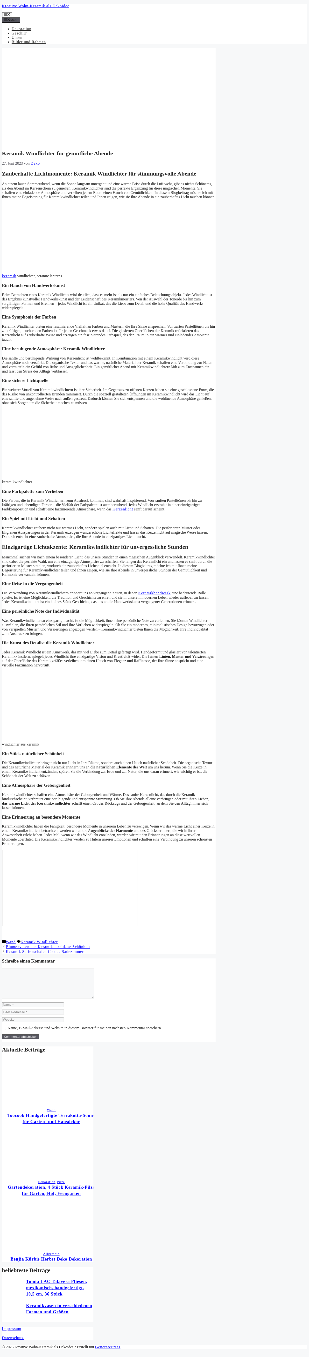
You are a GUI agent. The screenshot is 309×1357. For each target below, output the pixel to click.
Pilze (61, 1188)
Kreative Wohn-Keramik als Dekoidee (35, 6)
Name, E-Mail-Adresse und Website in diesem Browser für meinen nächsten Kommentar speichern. (85, 1034)
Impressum (11, 1334)
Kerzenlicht (122, 509)
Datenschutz (13, 1344)
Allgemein (51, 1260)
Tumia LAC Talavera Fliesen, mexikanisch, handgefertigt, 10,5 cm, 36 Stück (56, 1293)
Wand (11, 942)
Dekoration (21, 29)
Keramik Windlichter (39, 942)
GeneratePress (107, 1353)
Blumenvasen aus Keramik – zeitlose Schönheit (48, 947)
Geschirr (19, 33)
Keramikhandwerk (154, 593)
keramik (9, 276)
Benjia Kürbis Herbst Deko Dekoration (51, 1264)
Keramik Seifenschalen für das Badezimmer (45, 952)
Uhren (17, 37)
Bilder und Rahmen (29, 42)
